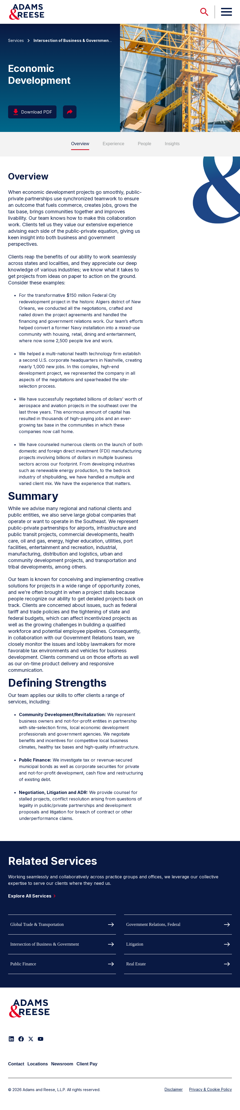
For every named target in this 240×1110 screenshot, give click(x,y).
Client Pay (86, 1064)
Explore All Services (33, 896)
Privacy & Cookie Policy (210, 1089)
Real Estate (136, 964)
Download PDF (32, 112)
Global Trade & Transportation (37, 924)
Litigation (134, 944)
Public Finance (23, 964)
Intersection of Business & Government (44, 944)
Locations (38, 1064)
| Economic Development (95, 40)
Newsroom (62, 1064)
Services (16, 40)
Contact (16, 1064)
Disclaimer (174, 1089)
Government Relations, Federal (153, 924)
